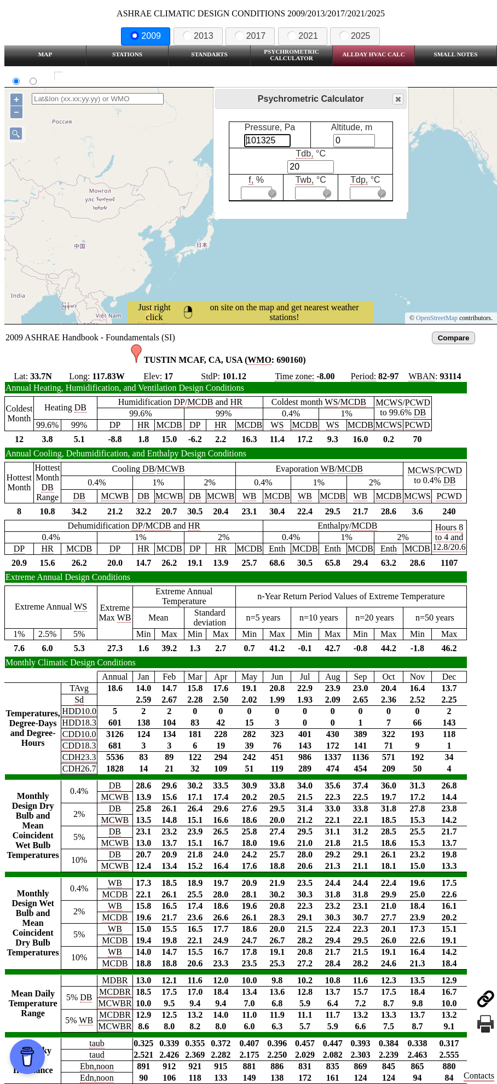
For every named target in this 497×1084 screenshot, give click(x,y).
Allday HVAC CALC (373, 54)
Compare (454, 338)
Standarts (209, 54)
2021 (302, 35)
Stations (127, 54)
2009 (145, 35)
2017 (250, 35)
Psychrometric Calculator (291, 54)
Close (397, 99)
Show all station (90, 76)
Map (45, 54)
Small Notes (456, 54)
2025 (354, 35)
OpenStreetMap (437, 318)
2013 (198, 35)
